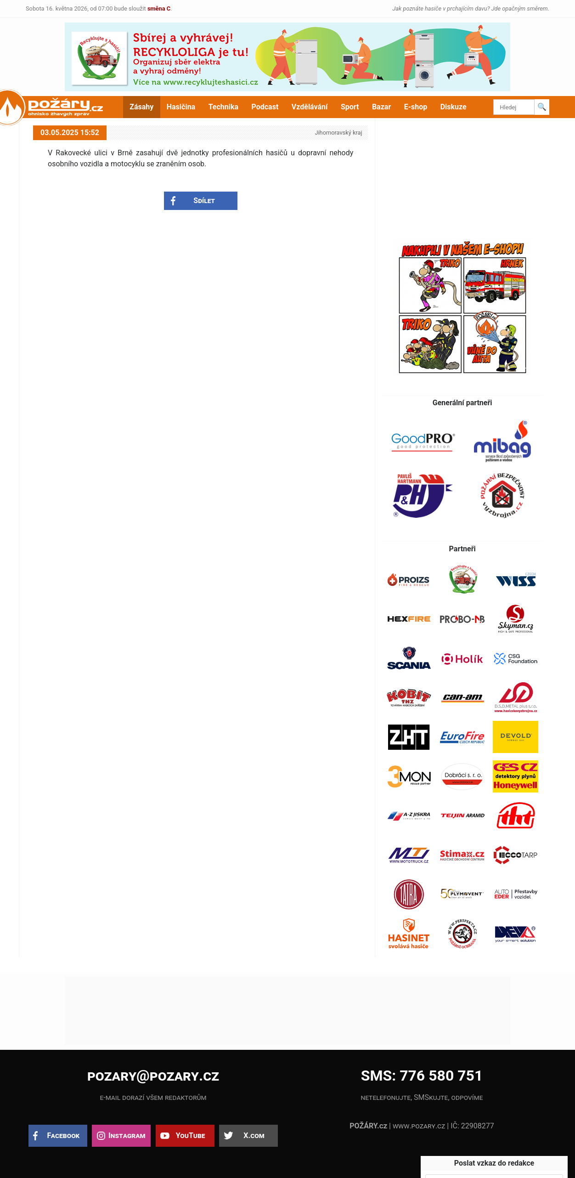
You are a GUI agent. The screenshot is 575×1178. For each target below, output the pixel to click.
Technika (223, 106)
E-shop (416, 106)
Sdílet (204, 200)
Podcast (265, 106)
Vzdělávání (310, 106)
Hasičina (181, 106)
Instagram (126, 1135)
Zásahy (141, 106)
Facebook (63, 1135)
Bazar (381, 106)
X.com (253, 1135)
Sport (350, 106)
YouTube (190, 1135)
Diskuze (453, 106)
